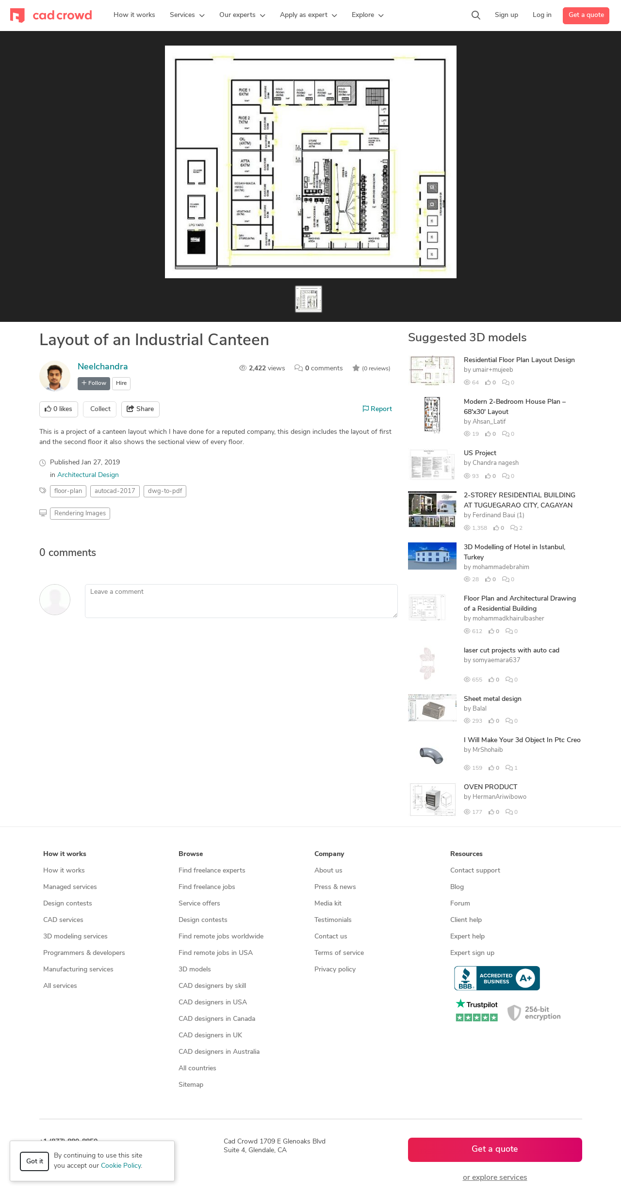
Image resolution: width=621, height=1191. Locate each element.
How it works (64, 870)
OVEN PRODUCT (490, 787)
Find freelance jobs (207, 887)
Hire (121, 383)
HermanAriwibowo (499, 797)
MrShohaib (488, 750)
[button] (187, 15)
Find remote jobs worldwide (221, 936)
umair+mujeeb (493, 370)
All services (60, 986)
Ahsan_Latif (489, 422)
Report (377, 409)
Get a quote (586, 15)
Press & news (335, 887)
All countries (197, 1068)
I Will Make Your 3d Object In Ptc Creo (522, 740)
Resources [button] (466, 854)
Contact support (475, 870)
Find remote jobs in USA (216, 953)
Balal (480, 709)
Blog (457, 887)
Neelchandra (103, 367)
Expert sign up (472, 953)
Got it (34, 1161)
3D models (195, 969)
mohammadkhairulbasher (508, 619)
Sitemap (191, 1085)
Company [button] (329, 854)
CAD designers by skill (212, 986)
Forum (460, 903)
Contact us (330, 936)
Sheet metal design (493, 699)
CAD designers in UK (210, 1035)
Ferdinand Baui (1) (498, 515)
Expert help (467, 936)
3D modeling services (75, 936)
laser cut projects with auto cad (511, 650)
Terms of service (339, 953)
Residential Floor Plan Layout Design (519, 360)
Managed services (70, 887)
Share (140, 409)
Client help (466, 920)
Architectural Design (88, 475)
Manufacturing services (78, 969)
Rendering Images (80, 513)
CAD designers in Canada (217, 1019)
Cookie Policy (121, 1166)
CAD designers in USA (213, 1002)
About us (328, 870)
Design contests (67, 903)
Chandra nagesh (496, 463)
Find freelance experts (212, 870)
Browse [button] (191, 854)
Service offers (199, 903)
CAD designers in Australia (219, 1052)
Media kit (328, 903)
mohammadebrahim (501, 567)
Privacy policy (335, 969)
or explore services (495, 1178)
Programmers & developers (84, 953)
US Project (480, 453)
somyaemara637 (497, 660)
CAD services (63, 920)
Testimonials (333, 920)
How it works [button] (64, 854)
